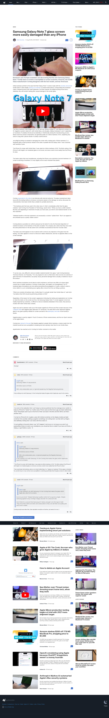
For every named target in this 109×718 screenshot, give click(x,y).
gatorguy (19, 436)
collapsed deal (17, 309)
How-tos (17, 704)
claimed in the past (25, 323)
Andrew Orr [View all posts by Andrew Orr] (42, 669)
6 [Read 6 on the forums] (71, 624)
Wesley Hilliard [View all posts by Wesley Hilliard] (43, 541)
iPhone (35, 2)
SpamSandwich (21, 362)
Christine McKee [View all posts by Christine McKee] (44, 646)
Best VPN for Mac (72, 523)
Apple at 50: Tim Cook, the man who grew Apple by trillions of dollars (56, 548)
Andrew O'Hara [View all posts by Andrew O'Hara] (43, 603)
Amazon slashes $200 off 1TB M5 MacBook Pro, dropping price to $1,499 (55, 633)
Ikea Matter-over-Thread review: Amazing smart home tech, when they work (55, 589)
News (10, 2)
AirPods (54, 2)
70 (67, 40)
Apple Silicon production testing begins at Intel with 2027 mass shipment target (54, 612)
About (67, 362)
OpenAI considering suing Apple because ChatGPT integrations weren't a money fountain (54, 655)
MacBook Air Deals (52, 523)
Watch (44, 2)
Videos (31, 704)
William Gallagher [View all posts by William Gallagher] (44, 561)
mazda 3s (19, 404)
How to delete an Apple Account (54, 568)
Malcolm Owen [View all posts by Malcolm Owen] (43, 578)
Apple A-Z (26, 704)
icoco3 (19, 479)
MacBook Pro (62, 523)
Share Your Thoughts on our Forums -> (23, 517)
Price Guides (77, 2)
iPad (26, 2)
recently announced (66, 86)
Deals (21, 704)
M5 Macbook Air (32, 523)
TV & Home (64, 2)
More (87, 2)
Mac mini (94, 523)
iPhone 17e (15, 523)
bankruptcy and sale (53, 311)
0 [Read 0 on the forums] (71, 540)
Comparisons (10, 704)
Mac (18, 2)
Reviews (4, 704)
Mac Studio (41, 523)
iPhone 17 (23, 523)
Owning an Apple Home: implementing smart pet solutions (55, 529)
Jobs (35, 704)
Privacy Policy (41, 704)
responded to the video (24, 198)
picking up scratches (35, 87)
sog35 (18, 381)
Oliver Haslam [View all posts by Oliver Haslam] (43, 688)
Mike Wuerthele (20, 39)
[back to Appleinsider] (4, 3)
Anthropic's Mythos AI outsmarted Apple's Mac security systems (56, 677)
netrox (19, 374)
